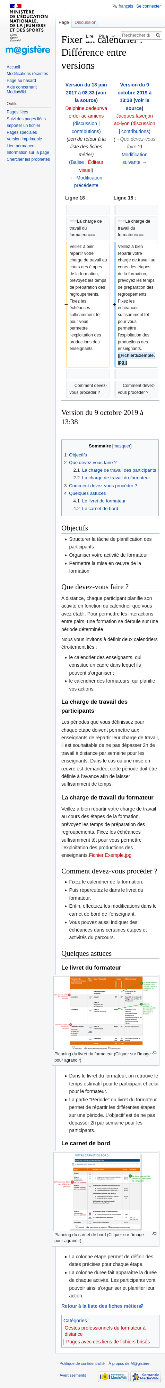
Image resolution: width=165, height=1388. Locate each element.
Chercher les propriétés (28, 159)
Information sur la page (28, 152)
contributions (85, 131)
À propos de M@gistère (128, 1363)
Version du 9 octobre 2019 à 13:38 (134, 92)
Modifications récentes (27, 73)
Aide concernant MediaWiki (22, 89)
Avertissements (73, 1375)
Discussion (85, 22)
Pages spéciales (22, 132)
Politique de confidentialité (82, 1363)
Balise (77, 162)
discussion (86, 123)
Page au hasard (21, 80)
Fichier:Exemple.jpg (110, 855)
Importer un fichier (23, 125)
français (126, 6)
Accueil (13, 67)
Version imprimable (24, 139)
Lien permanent (21, 146)
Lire (81, 36)
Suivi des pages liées (26, 119)
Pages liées (17, 112)
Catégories (75, 1320)
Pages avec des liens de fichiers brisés (108, 1341)
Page (64, 22)
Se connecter (148, 6)
